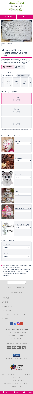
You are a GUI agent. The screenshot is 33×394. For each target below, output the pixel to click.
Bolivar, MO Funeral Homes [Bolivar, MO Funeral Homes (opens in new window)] (11, 374)
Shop (8, 16)
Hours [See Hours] (27, 392)
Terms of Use (16, 387)
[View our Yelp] (21, 325)
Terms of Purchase (21, 384)
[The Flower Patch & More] (16, 12)
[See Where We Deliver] (16, 293)
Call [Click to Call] (5, 392)
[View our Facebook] (11, 325)
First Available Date (23, 75)
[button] (16, 355)
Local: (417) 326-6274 (16, 338)
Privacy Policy (9, 384)
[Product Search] (16, 283)
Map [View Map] (16, 392)
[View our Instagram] (18, 325)
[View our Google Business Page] (15, 325)
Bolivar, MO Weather (16, 380)
